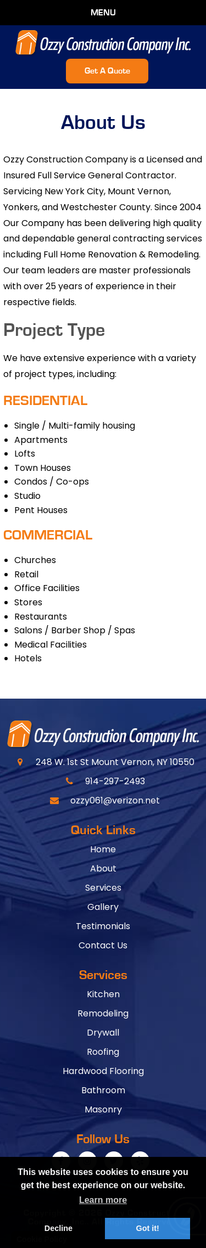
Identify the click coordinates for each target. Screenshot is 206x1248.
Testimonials (103, 926)
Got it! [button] (147, 1228)
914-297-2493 (115, 781)
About (103, 868)
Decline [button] (58, 1228)
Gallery (103, 907)
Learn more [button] (103, 1200)
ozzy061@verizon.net (115, 800)
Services (103, 887)
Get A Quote (107, 70)
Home (103, 849)
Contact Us (103, 945)
